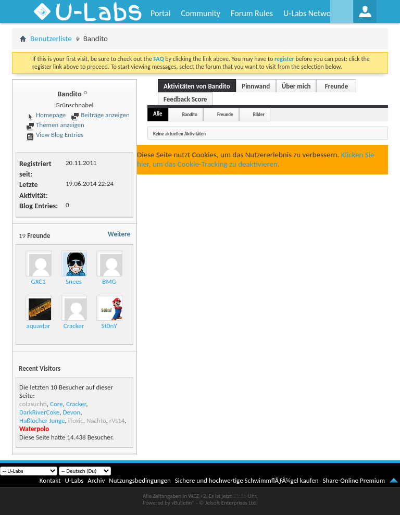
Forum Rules (252, 13)
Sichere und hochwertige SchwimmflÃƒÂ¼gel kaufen (247, 480)
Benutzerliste (51, 38)
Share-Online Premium (353, 480)
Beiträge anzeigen (100, 115)
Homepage (46, 115)
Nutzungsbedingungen (140, 480)
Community (200, 13)
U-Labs (74, 480)
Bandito (189, 114)
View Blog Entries (54, 135)
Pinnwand (256, 86)
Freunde (336, 86)
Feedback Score (185, 99)
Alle (157, 113)
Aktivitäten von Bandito (197, 86)
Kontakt (50, 480)
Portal (160, 13)
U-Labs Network (310, 13)
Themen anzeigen (55, 125)
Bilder (259, 114)
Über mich (296, 86)
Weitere (119, 234)
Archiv (96, 480)
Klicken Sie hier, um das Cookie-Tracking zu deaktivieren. (255, 159)
